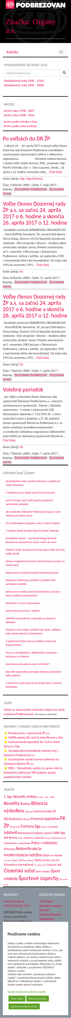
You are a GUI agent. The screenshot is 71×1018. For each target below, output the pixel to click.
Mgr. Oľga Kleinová (31, 178)
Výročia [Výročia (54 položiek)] (55, 860)
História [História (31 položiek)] (44, 827)
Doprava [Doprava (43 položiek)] (29, 811)
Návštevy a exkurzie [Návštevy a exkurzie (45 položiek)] (33, 837)
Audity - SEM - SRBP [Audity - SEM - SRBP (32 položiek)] (46, 797)
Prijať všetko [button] (17, 998)
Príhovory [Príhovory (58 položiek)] (9, 849)
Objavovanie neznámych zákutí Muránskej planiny (32, 572)
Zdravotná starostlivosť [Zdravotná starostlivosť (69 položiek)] (19, 865)
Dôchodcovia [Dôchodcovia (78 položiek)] (13, 819)
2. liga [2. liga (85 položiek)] (8, 796)
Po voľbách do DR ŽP (26, 138)
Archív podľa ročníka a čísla (20, 121)
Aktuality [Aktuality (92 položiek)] (19, 796)
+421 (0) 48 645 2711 (17, 906)
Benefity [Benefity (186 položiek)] (12, 803)
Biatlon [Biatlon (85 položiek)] (25, 803)
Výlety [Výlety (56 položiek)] (38, 860)
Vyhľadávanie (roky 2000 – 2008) (24, 85)
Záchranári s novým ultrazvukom (23, 603)
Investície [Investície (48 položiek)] (53, 826)
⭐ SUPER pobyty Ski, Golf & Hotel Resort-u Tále (33, 737)
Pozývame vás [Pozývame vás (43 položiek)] (59, 837)
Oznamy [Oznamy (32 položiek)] (47, 838)
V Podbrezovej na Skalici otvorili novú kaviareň (30, 492)
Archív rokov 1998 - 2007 (19, 111)
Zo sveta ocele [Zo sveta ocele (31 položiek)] (40, 865)
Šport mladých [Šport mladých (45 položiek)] (42, 871)
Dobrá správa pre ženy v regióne (23, 610)
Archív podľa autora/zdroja (20, 126)
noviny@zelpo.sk (14, 901)
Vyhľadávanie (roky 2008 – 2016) (24, 81)
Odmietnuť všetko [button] (38, 998)
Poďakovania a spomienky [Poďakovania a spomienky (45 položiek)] (17, 843)
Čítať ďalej (55, 172)
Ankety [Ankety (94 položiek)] (32, 796)
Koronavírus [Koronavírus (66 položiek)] (25, 833)
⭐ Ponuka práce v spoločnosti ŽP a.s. (27, 733)
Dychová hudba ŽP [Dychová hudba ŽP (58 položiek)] (45, 811)
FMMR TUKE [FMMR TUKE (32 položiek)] (15, 827)
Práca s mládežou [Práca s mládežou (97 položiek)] (44, 842)
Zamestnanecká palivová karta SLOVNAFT (28, 664)
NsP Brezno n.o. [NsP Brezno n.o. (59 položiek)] (13, 837)
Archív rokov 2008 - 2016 (19, 115)
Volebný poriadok (23, 389)
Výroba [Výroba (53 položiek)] (46, 860)
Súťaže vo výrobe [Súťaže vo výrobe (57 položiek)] (52, 855)
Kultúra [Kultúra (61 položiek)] (38, 833)
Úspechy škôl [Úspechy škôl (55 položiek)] (54, 864)
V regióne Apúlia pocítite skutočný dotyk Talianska (32, 530)
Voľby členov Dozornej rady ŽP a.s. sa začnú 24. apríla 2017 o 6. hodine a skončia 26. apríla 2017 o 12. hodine (35, 213)
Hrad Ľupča (46, 901)
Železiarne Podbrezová (31, 189)
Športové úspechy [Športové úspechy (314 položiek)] (39, 878)
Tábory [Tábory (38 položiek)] (15, 860)
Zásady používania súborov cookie (27, 991)
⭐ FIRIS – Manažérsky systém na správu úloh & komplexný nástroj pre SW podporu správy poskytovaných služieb (33, 772)
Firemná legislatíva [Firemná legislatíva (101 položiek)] (45, 818)
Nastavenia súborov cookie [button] (24, 1006)
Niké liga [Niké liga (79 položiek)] (59, 833)
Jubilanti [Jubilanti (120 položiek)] (10, 832)
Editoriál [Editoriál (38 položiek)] (26, 819)
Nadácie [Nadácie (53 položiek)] (48, 833)
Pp (21, 271)
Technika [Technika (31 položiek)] (7, 860)
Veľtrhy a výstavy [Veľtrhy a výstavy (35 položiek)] (26, 860)
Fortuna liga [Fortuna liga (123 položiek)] (31, 826)
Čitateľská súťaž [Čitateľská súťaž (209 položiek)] (19, 871)
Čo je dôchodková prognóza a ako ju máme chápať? (33, 523)
